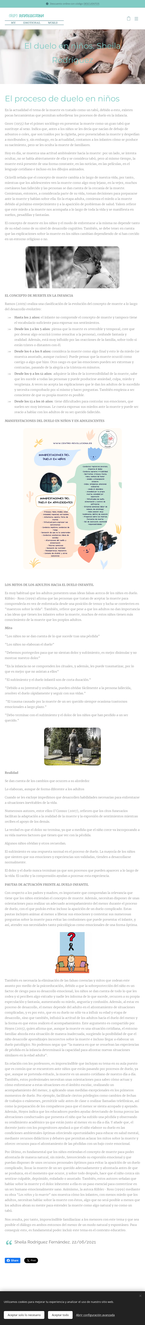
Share (12, 1260)
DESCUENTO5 (91, 3)
